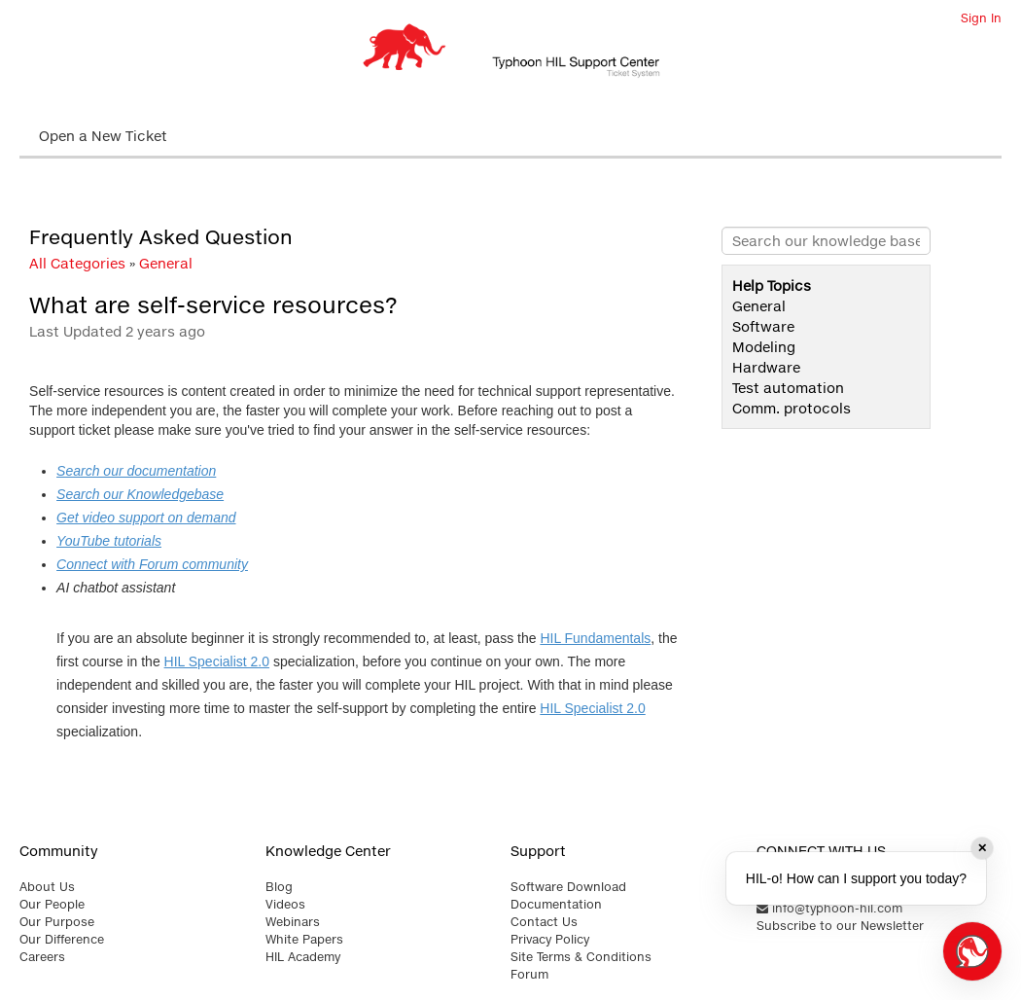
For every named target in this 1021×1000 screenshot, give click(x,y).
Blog (279, 886)
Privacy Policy (549, 939)
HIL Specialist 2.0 (216, 661)
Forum (529, 974)
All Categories (77, 263)
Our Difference (61, 939)
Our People (52, 904)
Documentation (556, 904)
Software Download (568, 886)
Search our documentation (136, 471)
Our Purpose (56, 921)
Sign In (981, 18)
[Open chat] (972, 951)
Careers (42, 956)
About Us (47, 886)
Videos (285, 904)
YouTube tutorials (108, 541)
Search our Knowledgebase (140, 494)
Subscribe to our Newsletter (840, 925)
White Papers (304, 939)
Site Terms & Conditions (580, 956)
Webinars (292, 921)
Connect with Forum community (152, 564)
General (166, 263)
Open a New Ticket (103, 135)
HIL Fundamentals (595, 638)
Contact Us (544, 921)
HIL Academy (302, 956)
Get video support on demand (145, 517)
